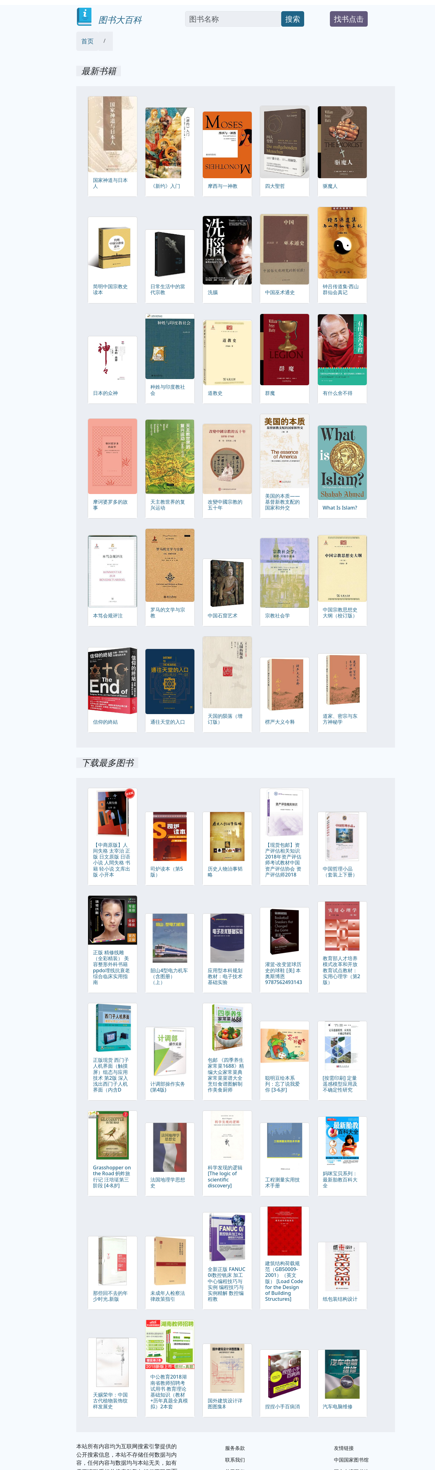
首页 (87, 41)
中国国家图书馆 (351, 1459)
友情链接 (344, 1448)
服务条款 (235, 1448)
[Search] (233, 19)
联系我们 (235, 1459)
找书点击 (349, 19)
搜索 (292, 19)
